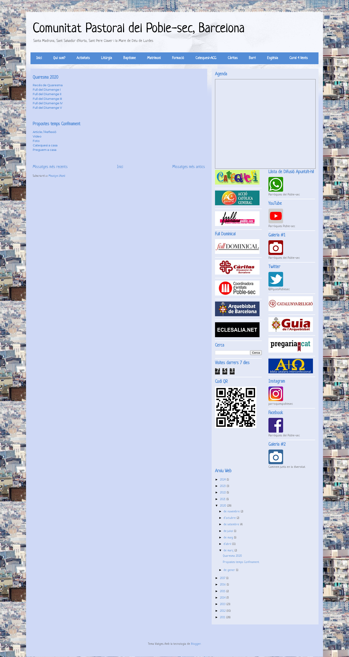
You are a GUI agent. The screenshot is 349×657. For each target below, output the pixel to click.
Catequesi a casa (45, 145)
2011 (223, 617)
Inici (39, 58)
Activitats (83, 58)
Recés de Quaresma (48, 85)
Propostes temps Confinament (56, 124)
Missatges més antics (188, 167)
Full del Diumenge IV (48, 103)
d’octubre (230, 518)
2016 (223, 584)
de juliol (228, 531)
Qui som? (59, 58)
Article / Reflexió (44, 132)
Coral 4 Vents (298, 58)
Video (37, 136)
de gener (229, 570)
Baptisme (129, 58)
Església (272, 58)
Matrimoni (154, 58)
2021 (223, 499)
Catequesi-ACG (205, 58)
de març (228, 550)
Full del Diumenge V (47, 107)
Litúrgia (106, 58)
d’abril (227, 544)
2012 (223, 611)
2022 (223, 492)
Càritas (232, 58)
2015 (223, 591)
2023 (223, 486)
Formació (178, 58)
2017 (223, 578)
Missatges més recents (50, 167)
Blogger (196, 644)
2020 (223, 505)
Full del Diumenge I (47, 89)
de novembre (232, 511)
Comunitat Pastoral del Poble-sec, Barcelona (139, 29)
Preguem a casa (44, 150)
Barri (252, 58)
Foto (36, 141)
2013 (223, 604)
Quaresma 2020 (45, 77)
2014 (223, 598)
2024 (223, 479)
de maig (228, 537)
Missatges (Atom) (57, 176)
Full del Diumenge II (47, 94)
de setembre (231, 524)
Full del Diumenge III (47, 99)
